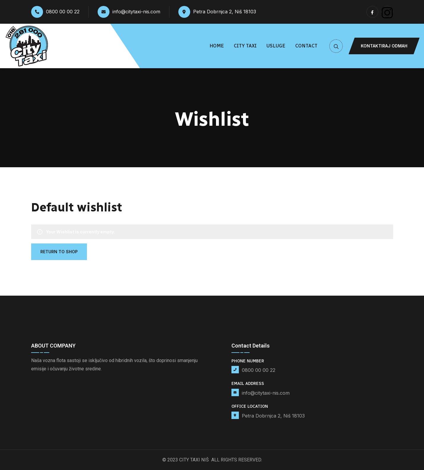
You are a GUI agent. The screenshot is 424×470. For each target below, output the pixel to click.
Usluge (275, 46)
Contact (306, 46)
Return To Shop (59, 251)
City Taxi (245, 46)
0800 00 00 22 (55, 12)
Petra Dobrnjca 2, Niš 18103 (217, 12)
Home (216, 46)
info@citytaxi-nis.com (129, 12)
